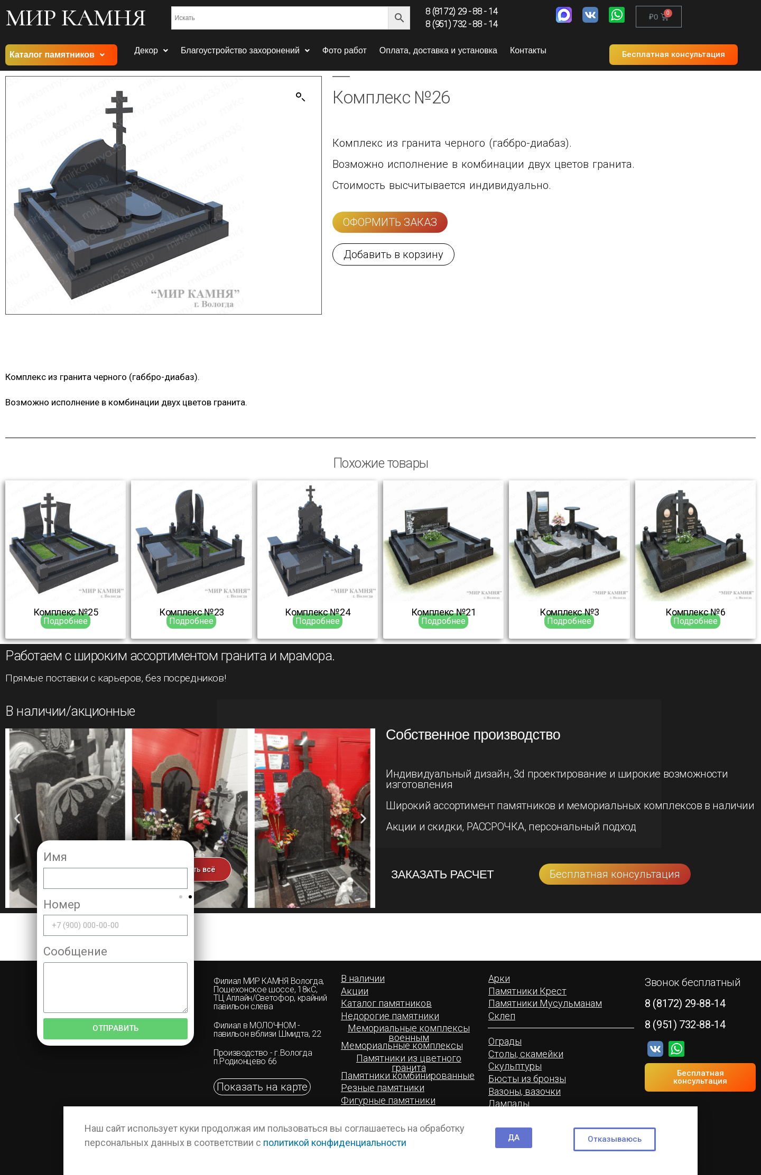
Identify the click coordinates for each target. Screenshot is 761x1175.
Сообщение (75, 951)
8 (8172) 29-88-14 (685, 1003)
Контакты (528, 50)
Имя (55, 857)
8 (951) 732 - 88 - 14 (462, 24)
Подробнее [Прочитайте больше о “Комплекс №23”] (191, 621)
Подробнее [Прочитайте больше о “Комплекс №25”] (65, 621)
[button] (673, 54)
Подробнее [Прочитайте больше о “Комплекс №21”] (443, 621)
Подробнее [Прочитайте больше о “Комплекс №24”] (317, 621)
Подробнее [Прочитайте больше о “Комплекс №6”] (695, 621)
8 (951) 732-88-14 (685, 1024)
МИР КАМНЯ (75, 17)
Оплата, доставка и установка (438, 50)
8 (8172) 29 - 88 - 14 (462, 11)
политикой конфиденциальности (334, 1142)
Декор (151, 50)
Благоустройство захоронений (245, 50)
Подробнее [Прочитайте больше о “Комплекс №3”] (569, 621)
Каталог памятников (57, 54)
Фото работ (344, 50)
